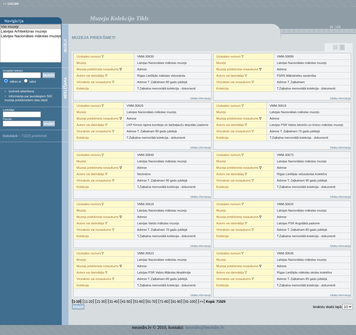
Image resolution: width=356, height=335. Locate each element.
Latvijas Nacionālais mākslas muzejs (30, 36)
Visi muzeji (30, 26)
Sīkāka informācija (200, 98)
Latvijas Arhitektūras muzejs (30, 31)
